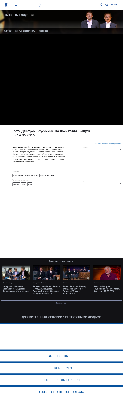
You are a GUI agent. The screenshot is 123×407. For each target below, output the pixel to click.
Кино (23, 184)
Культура (16, 184)
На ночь (16, 15)
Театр (30, 184)
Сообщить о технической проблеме (107, 144)
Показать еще (61, 303)
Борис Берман (18, 175)
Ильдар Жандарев (31, 175)
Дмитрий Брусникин (47, 175)
